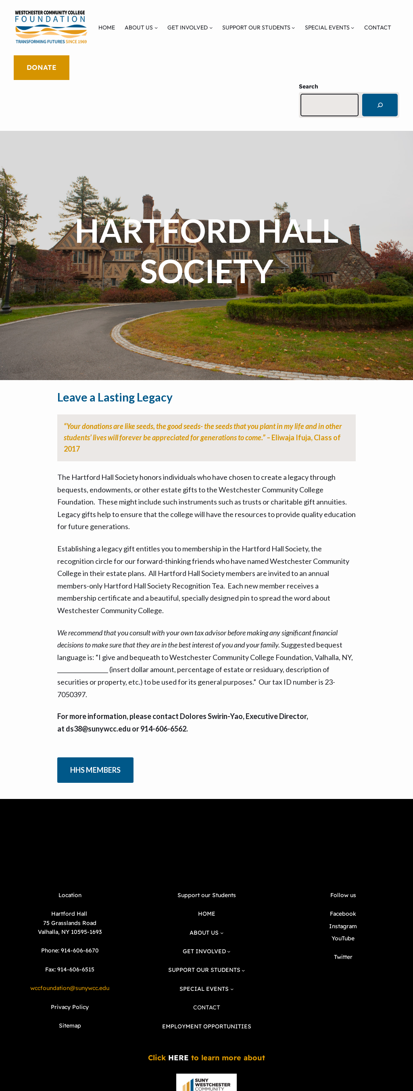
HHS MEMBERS (95, 769)
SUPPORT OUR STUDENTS (256, 27)
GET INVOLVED (187, 27)
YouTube (343, 938)
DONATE (41, 67)
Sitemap (70, 1025)
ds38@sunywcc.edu (98, 728)
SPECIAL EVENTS (327, 27)
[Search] (380, 105)
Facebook (343, 913)
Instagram (343, 926)
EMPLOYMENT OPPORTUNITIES (206, 1026)
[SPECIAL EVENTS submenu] (352, 27)
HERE (178, 1057)
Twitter (343, 957)
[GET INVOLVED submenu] (211, 27)
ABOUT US (139, 27)
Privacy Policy (70, 1007)
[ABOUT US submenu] (156, 27)
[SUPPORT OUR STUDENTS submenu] (293, 27)
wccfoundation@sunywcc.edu (70, 988)
